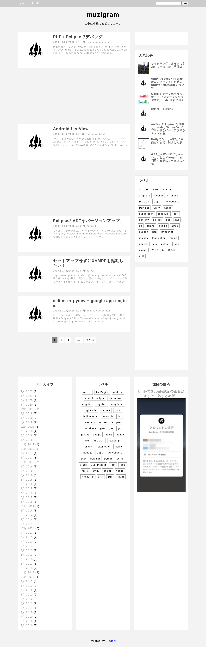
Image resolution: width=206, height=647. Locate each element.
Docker (159, 195)
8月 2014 (27, 510)
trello (85, 471)
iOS (154, 232)
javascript (167, 232)
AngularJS (117, 404)
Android (168, 189)
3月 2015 (27, 501)
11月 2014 (28, 506)
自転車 (172, 250)
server (121, 458)
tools (177, 244)
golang (150, 226)
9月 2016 (27, 466)
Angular (87, 404)
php (154, 244)
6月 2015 (27, 497)
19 (79, 339)
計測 (141, 256)
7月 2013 (27, 541)
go (140, 226)
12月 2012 (28, 572)
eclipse (157, 220)
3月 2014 (27, 519)
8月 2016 (27, 471)
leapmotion (159, 238)
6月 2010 (27, 621)
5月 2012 (27, 594)
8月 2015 (27, 488)
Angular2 (144, 195)
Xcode (168, 208)
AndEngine (102, 392)
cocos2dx (163, 214)
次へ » (90, 339)
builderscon (146, 214)
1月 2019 (27, 422)
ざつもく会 (157, 250)
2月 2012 (27, 599)
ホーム (23, 3)
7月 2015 (27, 493)
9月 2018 (27, 431)
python (165, 244)
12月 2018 (28, 426)
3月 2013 (27, 559)
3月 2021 (27, 396)
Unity (156, 208)
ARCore (144, 189)
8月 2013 (27, 537)
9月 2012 (27, 581)
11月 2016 (28, 462)
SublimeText (98, 465)
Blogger (111, 641)
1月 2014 (27, 524)
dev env (144, 220)
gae (168, 220)
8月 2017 (27, 453)
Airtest (87, 392)
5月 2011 (27, 603)
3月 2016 (27, 484)
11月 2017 (28, 448)
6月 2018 (27, 440)
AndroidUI (115, 398)
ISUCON (144, 201)
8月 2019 (27, 413)
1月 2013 (27, 568)
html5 (174, 226)
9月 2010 (27, 612)
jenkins (143, 238)
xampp (143, 250)
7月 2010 (27, 616)
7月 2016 (27, 475)
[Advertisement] (74, 96)
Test (112, 465)
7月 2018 (27, 435)
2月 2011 (27, 608)
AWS (156, 189)
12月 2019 (28, 409)
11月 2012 (28, 577)
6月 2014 (27, 515)
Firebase (172, 195)
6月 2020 (27, 400)
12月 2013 (28, 528)
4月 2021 (27, 391)
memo (173, 238)
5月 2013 (27, 550)
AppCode (91, 410)
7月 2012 (27, 590)
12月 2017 (28, 444)
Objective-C (172, 201)
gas (177, 220)
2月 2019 (27, 417)
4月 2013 (27, 554)
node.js (143, 244)
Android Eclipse (95, 398)
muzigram (103, 14)
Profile (36, 3)
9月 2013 (27, 532)
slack (83, 465)
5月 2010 (27, 625)
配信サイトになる (162, 109)
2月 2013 (27, 563)
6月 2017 (27, 457)
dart (176, 214)
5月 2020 (27, 404)
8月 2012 (27, 585)
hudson (143, 232)
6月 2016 (27, 479)
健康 (110, 477)
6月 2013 (27, 546)
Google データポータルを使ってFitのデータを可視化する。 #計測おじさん (168, 96)
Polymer (144, 208)
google (163, 226)
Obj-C (157, 201)
